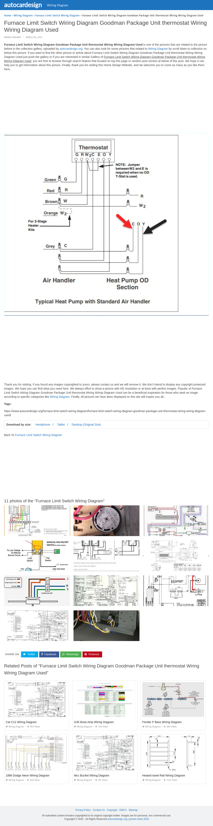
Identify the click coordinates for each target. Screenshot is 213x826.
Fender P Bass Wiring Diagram (162, 722)
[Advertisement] (106, 103)
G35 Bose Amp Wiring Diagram (94, 722)
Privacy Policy (83, 810)
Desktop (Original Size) (86, 424)
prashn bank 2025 (139, 819)
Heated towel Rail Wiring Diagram (163, 775)
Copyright (112, 810)
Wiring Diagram (57, 5)
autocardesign (23, 4)
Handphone (42, 424)
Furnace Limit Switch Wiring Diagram (38, 435)
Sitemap (133, 810)
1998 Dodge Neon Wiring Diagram (27, 775)
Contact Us (99, 810)
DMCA (123, 810)
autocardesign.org (71, 48)
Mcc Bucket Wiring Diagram (91, 775)
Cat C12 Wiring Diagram (21, 722)
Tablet (61, 424)
